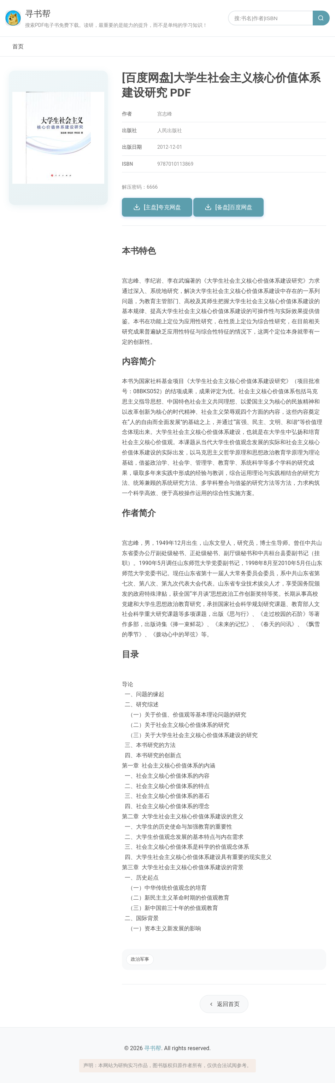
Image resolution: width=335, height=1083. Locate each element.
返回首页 (224, 1004)
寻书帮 (38, 14)
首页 (18, 46)
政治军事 (140, 959)
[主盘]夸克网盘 (157, 207)
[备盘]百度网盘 (228, 207)
